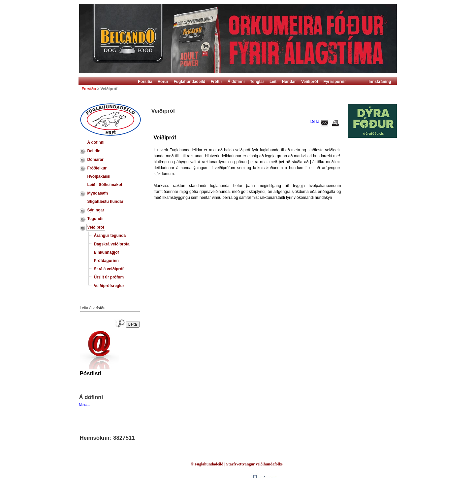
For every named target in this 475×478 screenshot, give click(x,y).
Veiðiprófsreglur (109, 285)
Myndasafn (97, 193)
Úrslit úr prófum (109, 277)
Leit (272, 81)
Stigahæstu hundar (105, 201)
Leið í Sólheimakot (104, 184)
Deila (314, 121)
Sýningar (95, 210)
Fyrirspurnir (335, 81)
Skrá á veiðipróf (109, 269)
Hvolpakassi (99, 176)
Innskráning (380, 81)
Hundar (289, 81)
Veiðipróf (309, 81)
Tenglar (257, 81)
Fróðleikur (97, 168)
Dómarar (95, 159)
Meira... (84, 405)
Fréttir (216, 81)
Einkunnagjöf (106, 252)
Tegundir (95, 218)
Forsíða (145, 81)
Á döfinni (236, 81)
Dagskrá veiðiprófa (112, 244)
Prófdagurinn (106, 260)
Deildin (94, 151)
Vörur (163, 81)
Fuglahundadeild (189, 81)
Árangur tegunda (110, 235)
